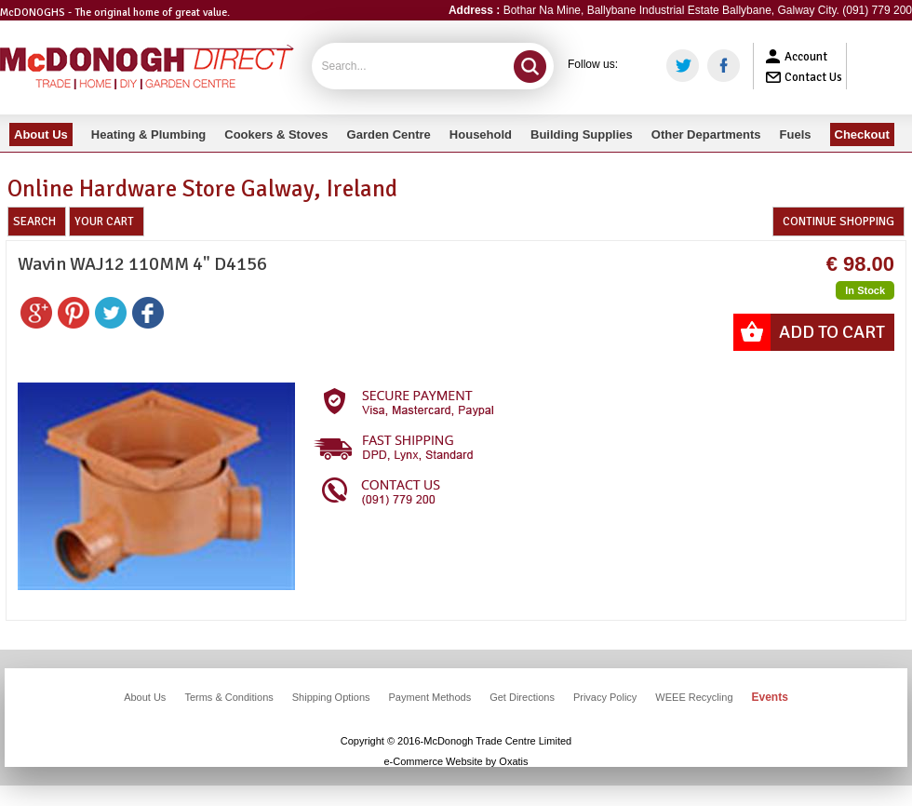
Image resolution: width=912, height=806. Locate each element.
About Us (145, 697)
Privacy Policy (605, 697)
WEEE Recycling (693, 697)
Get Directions (522, 697)
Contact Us (813, 77)
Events (770, 697)
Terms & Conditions (228, 697)
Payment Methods (430, 697)
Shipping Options (331, 697)
